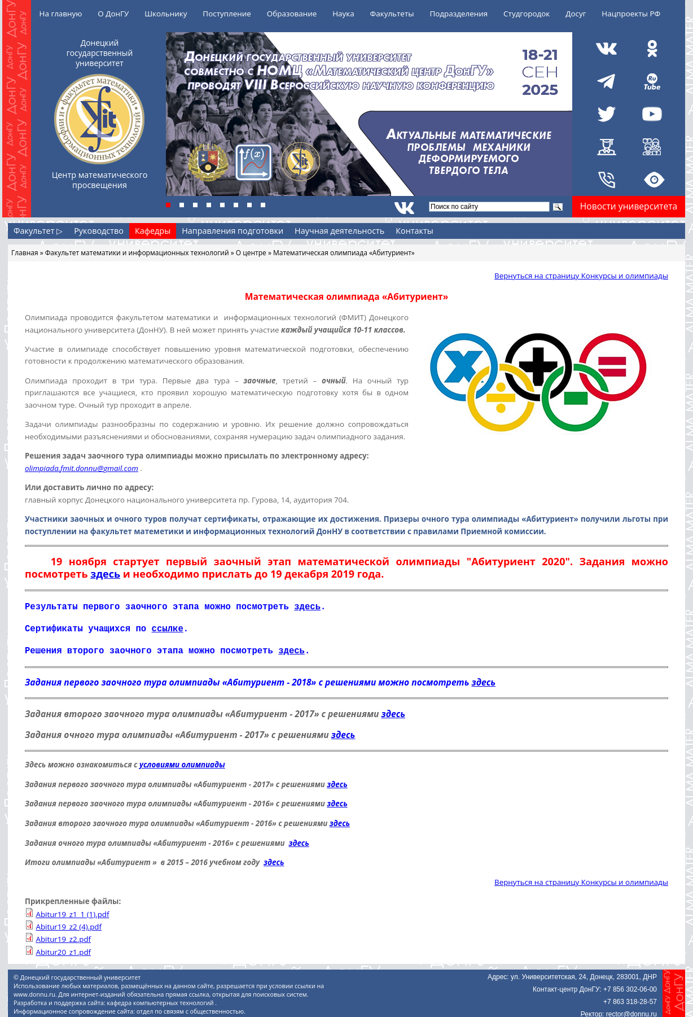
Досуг (575, 13)
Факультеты (392, 13)
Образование (292, 13)
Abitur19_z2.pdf (63, 936)
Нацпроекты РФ (631, 13)
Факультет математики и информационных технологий (137, 252)
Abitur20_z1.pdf (63, 949)
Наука (343, 13)
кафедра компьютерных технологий (161, 999)
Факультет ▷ (38, 230)
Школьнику (165, 13)
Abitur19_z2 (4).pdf (69, 923)
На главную (61, 13)
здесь (105, 573)
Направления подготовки (232, 230)
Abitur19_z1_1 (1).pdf (72, 911)
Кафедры (152, 230)
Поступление (227, 13)
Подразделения (458, 13)
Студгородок (526, 13)
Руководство (99, 230)
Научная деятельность (339, 230)
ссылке (167, 627)
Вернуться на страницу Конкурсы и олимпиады (581, 275)
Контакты (414, 230)
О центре (251, 252)
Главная (24, 252)
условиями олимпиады (182, 761)
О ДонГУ (113, 13)
